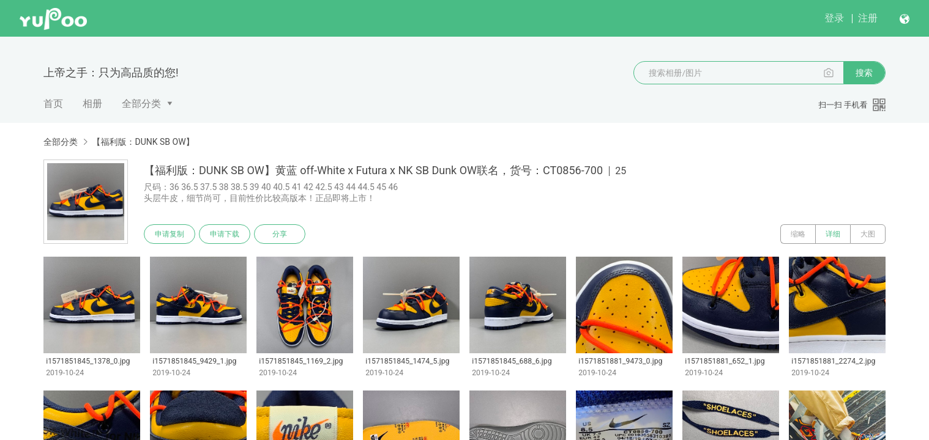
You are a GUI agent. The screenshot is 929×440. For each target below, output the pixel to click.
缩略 (798, 234)
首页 (53, 103)
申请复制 (169, 234)
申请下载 (224, 234)
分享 (279, 234)
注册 (868, 18)
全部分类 (141, 103)
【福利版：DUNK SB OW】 (143, 142)
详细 (833, 234)
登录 (834, 18)
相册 (92, 103)
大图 (867, 234)
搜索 (864, 73)
